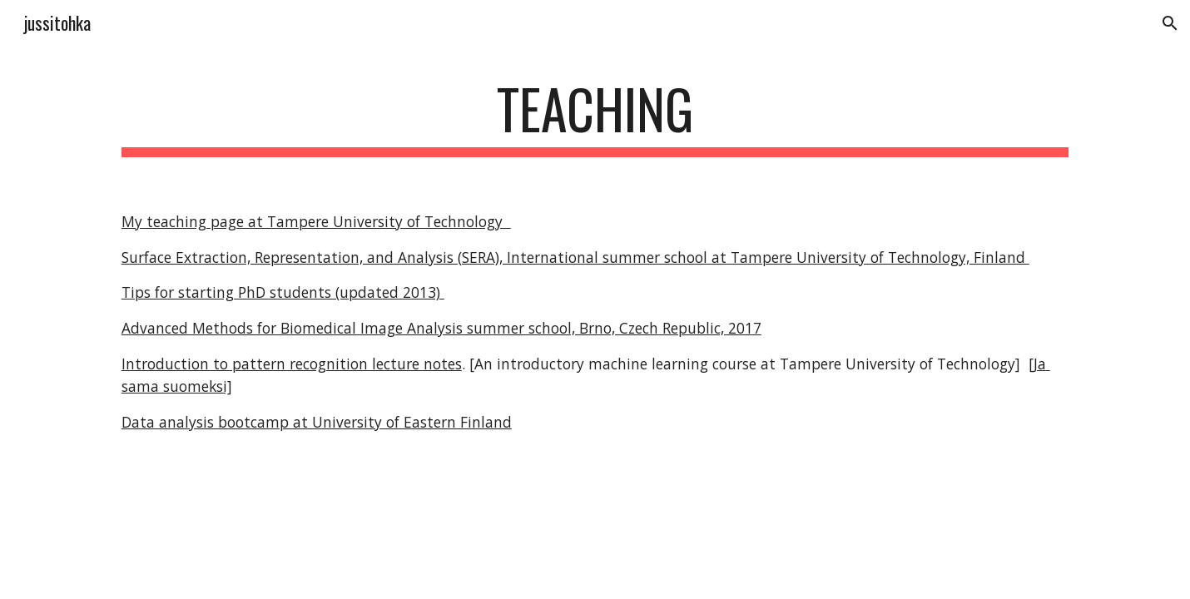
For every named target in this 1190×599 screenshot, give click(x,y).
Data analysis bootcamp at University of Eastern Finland (316, 422)
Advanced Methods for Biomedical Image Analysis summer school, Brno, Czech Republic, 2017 (441, 328)
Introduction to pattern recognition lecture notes (291, 364)
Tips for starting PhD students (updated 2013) (282, 292)
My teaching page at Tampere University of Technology (316, 221)
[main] (595, 117)
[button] (1170, 23)
